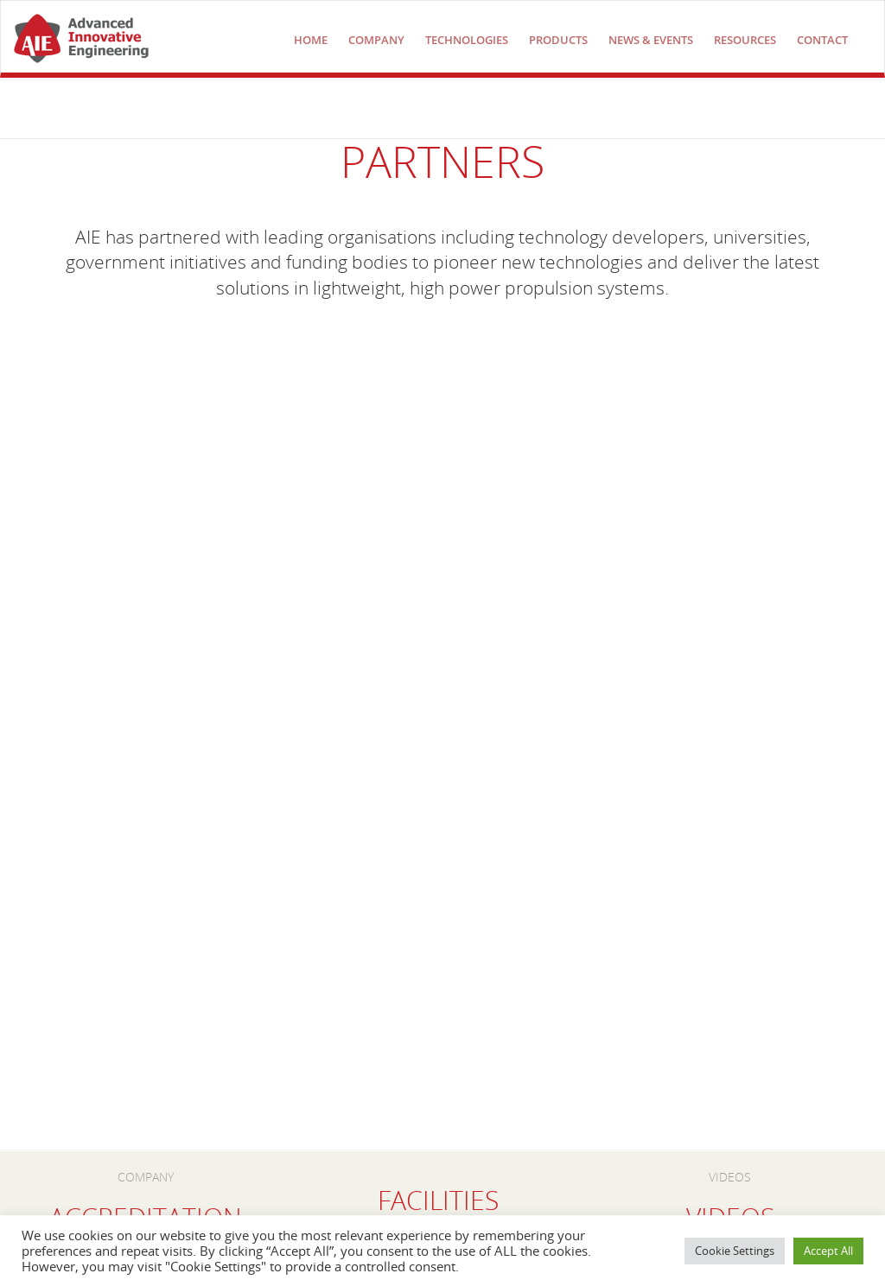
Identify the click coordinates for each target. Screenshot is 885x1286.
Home (311, 40)
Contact (822, 40)
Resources (745, 40)
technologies (466, 40)
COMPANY (376, 40)
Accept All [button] (828, 1250)
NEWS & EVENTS (650, 40)
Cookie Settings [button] (734, 1250)
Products (558, 40)
